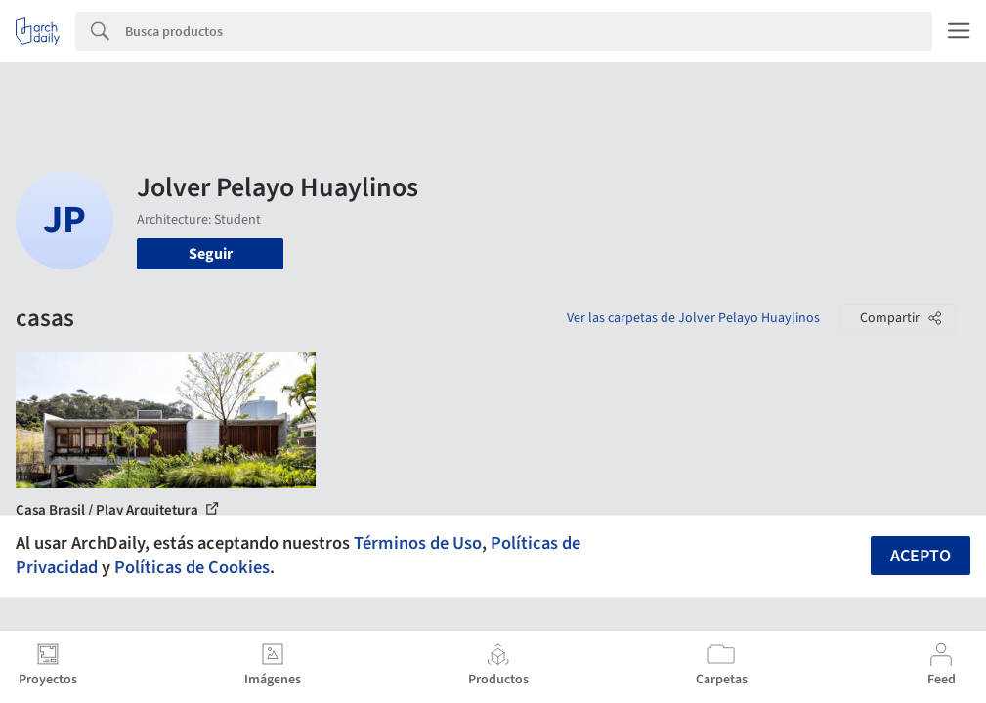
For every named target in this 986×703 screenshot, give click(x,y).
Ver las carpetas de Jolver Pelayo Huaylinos (693, 318)
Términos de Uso (418, 543)
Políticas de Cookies (192, 567)
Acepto (920, 556)
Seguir (211, 254)
